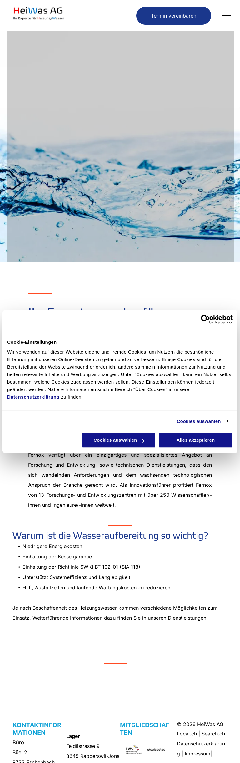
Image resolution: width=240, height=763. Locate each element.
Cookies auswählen (199, 421)
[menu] (226, 16)
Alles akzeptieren (196, 440)
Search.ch (213, 733)
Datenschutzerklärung (33, 396)
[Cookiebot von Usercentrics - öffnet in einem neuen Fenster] (205, 319)
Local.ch (187, 733)
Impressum (197, 753)
